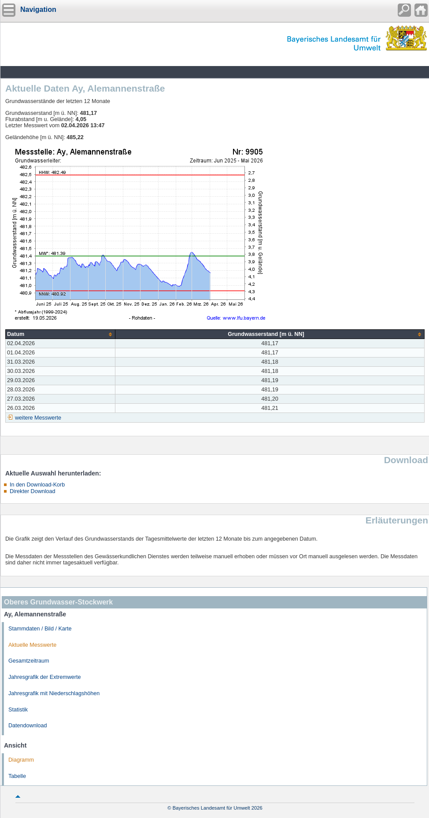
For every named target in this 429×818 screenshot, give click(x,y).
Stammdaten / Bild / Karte (40, 629)
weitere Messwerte (38, 418)
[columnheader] (60, 334)
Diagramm (21, 760)
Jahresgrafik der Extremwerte (44, 677)
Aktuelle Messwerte (32, 645)
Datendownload (27, 725)
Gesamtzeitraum (28, 661)
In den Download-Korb (37, 485)
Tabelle (17, 776)
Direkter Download (32, 491)
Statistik (18, 710)
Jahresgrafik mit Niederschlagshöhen (54, 693)
